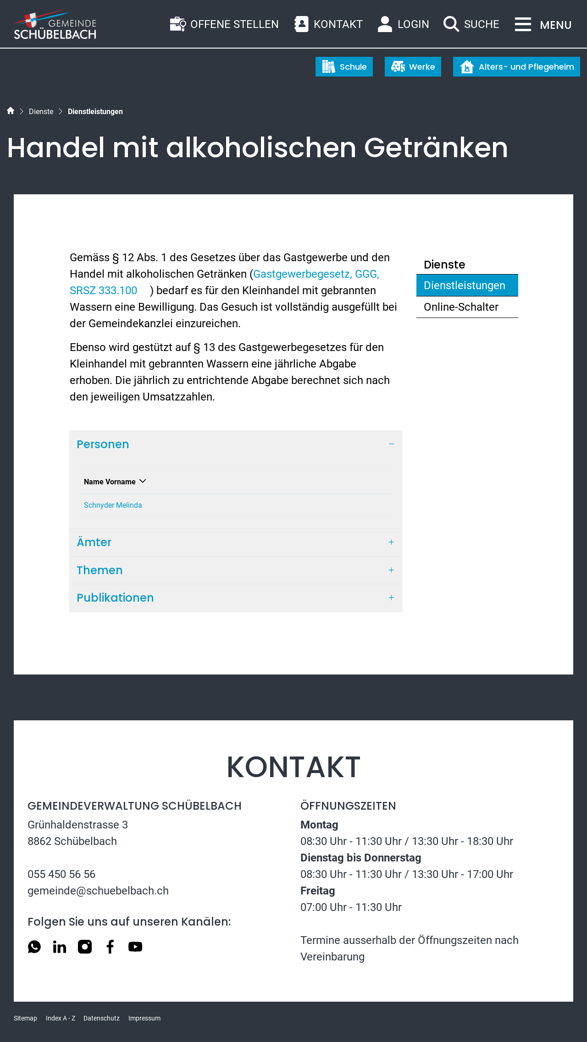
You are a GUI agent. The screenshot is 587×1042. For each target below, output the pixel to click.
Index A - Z (60, 1018)
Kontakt (272, 481)
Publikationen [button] (115, 597)
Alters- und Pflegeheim (517, 66)
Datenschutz (101, 1018)
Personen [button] (103, 444)
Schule (344, 66)
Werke (413, 66)
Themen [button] (100, 570)
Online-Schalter (461, 307)
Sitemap (25, 1018)
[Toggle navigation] (541, 25)
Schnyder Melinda (113, 505)
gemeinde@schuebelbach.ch (98, 890)
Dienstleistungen (464, 287)
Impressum (144, 1018)
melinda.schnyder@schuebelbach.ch (319, 505)
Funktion (174, 481)
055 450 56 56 (61, 874)
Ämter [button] (94, 542)
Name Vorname (110, 481)
